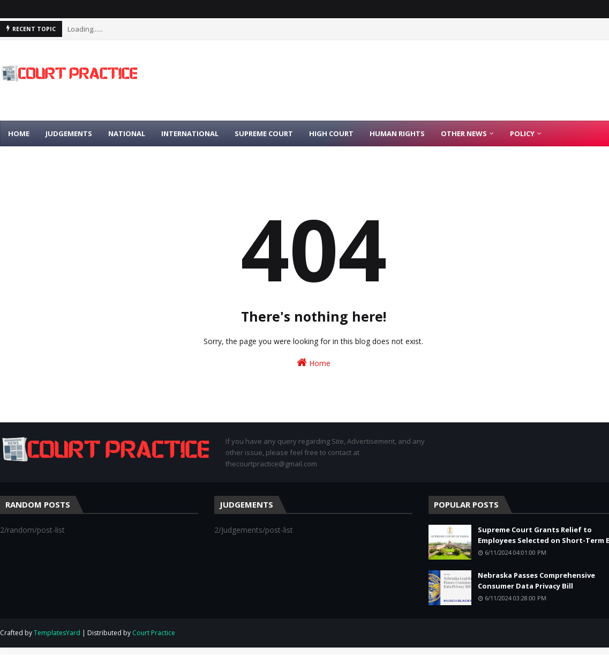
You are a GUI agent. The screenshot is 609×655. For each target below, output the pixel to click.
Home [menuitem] (18, 133)
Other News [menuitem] (464, 133)
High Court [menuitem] (331, 133)
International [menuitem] (190, 133)
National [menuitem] (126, 133)
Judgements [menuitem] (69, 133)
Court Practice (153, 632)
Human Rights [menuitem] (397, 133)
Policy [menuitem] (522, 133)
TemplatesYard (57, 632)
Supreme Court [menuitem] (264, 133)
